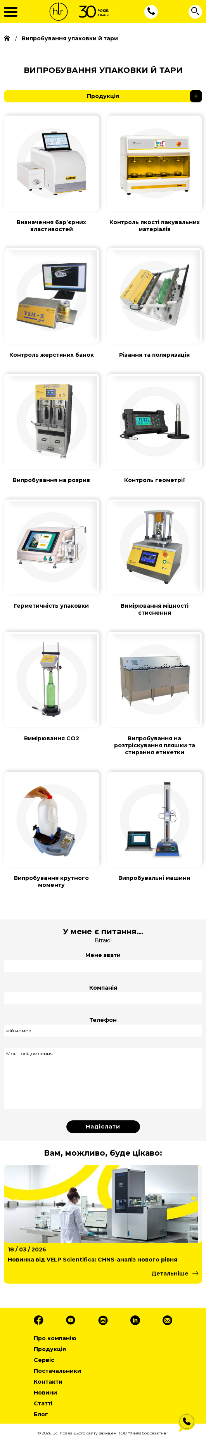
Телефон (103, 1019)
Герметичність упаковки (51, 605)
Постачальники (57, 1370)
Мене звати (103, 955)
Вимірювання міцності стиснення (155, 609)
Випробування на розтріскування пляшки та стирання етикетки (154, 745)
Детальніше (170, 1273)
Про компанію (55, 1338)
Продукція (144, 96)
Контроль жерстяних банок (51, 354)
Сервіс (44, 1360)
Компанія (103, 987)
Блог (41, 1414)
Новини (45, 1392)
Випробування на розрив (51, 480)
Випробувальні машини (154, 877)
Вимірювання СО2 (51, 738)
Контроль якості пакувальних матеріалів (154, 226)
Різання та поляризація (154, 354)
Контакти (48, 1381)
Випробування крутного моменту (51, 881)
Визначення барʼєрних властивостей (51, 226)
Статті (43, 1403)
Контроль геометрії (154, 480)
